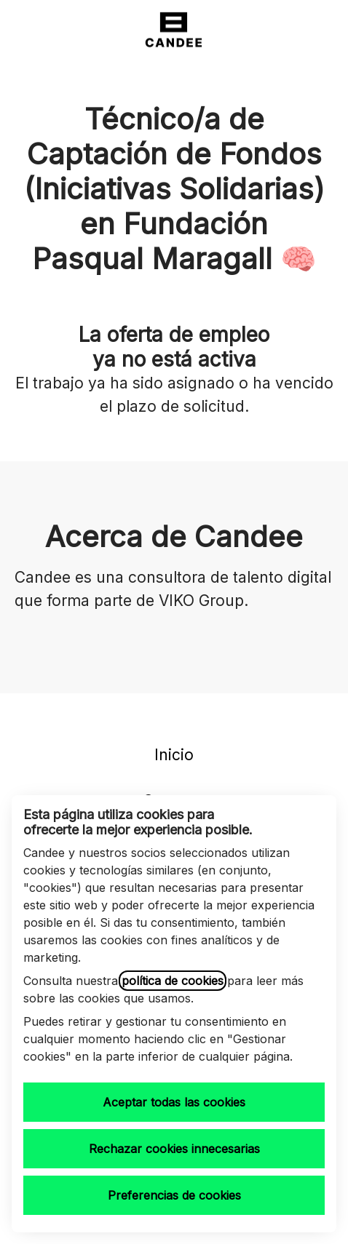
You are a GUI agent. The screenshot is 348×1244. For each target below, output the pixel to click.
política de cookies (173, 980)
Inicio (174, 755)
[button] (318, 29)
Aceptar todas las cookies (174, 1102)
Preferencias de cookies (174, 1195)
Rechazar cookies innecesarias (174, 1148)
